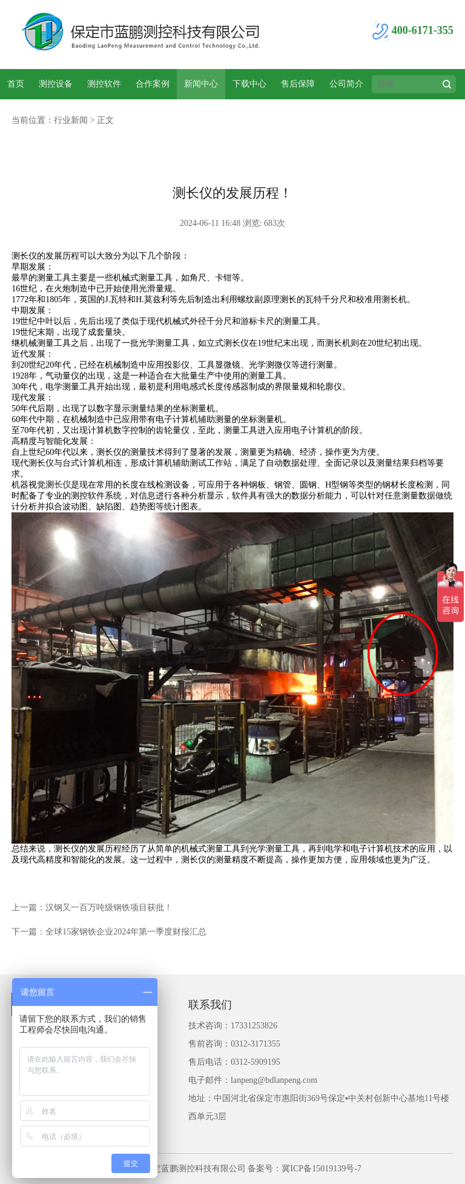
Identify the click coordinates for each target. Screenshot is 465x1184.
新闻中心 (201, 83)
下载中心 (249, 83)
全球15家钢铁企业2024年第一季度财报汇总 (125, 931)
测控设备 (56, 83)
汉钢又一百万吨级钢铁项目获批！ (109, 907)
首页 (15, 83)
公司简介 (346, 83)
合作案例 (153, 83)
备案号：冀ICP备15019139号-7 (304, 1168)
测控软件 (104, 83)
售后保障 (298, 83)
